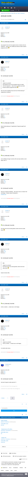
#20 (26, 394)
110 (4, 371)
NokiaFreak (7, 364)
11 (4, 35)
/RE (25, 467)
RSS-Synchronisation (6, 456)
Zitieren (23, 54)
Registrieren (5, 10)
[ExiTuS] (2, 425)
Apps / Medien (11, 13)
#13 (26, 134)
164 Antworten (8, 430)
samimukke (3, 430)
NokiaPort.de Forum (4, 13)
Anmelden (12, 10)
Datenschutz (10, 464)
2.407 (5, 69)
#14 (26, 167)
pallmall (6, 61)
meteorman (3, 442)
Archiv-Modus (13, 453)
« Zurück (2, 398)
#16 (26, 236)
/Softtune (21, 467)
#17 (26, 282)
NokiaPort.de (4, 467)
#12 (26, 101)
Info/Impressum (4, 464)
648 (4, 372)
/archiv (15, 470)
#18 (26, 313)
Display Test (3, 437)
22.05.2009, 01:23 (4, 423)
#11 (26, 54)
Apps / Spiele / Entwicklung (19, 13)
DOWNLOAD (3, 194)
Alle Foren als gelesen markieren (19, 456)
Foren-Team (4, 453)
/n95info (2, 470)
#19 (26, 357)
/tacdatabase (15, 467)
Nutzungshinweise (16, 464)
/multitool (7, 470)
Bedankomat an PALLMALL (6, 429)
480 (4, 68)
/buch (11, 470)
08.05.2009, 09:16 (4, 432)
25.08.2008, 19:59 (4, 440)
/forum (10, 467)
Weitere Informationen (10, 475)
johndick (7, 27)
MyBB (10, 463)
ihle (1, 433)
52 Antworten (6, 421)
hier (14, 386)
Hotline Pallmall (4, 420)
